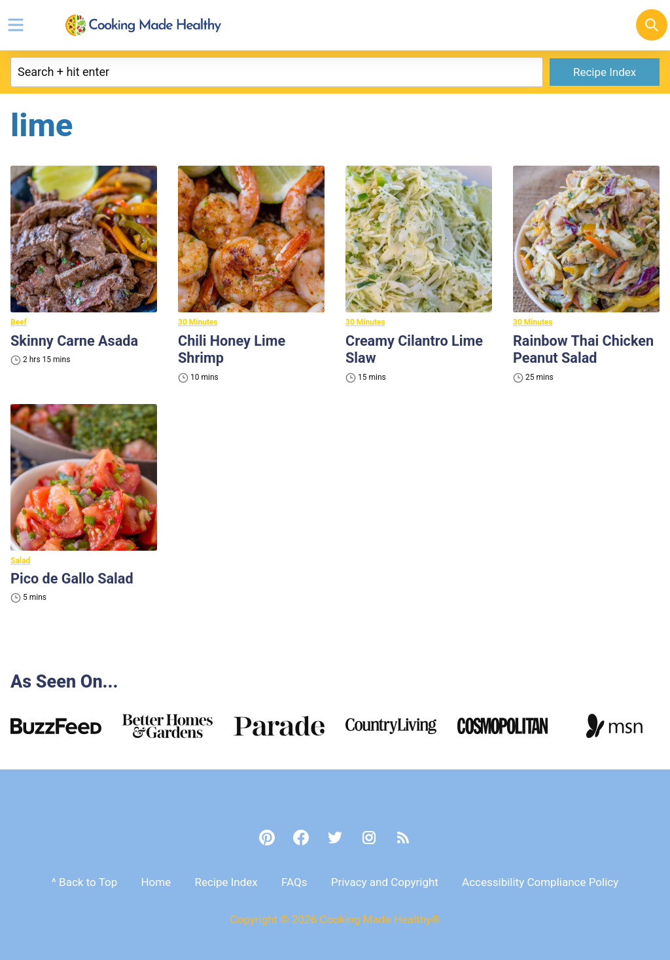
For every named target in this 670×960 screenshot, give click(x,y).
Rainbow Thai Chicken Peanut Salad (584, 349)
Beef (18, 322)
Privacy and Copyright (384, 882)
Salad (20, 560)
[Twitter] (335, 837)
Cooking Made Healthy (143, 25)
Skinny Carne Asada (75, 341)
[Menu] (15, 25)
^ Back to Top (84, 882)
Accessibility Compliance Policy (540, 882)
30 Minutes (198, 322)
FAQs (294, 882)
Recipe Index (604, 72)
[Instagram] (369, 837)
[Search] (651, 25)
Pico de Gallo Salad (72, 578)
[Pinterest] (267, 837)
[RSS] (403, 837)
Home (156, 882)
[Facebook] (301, 837)
